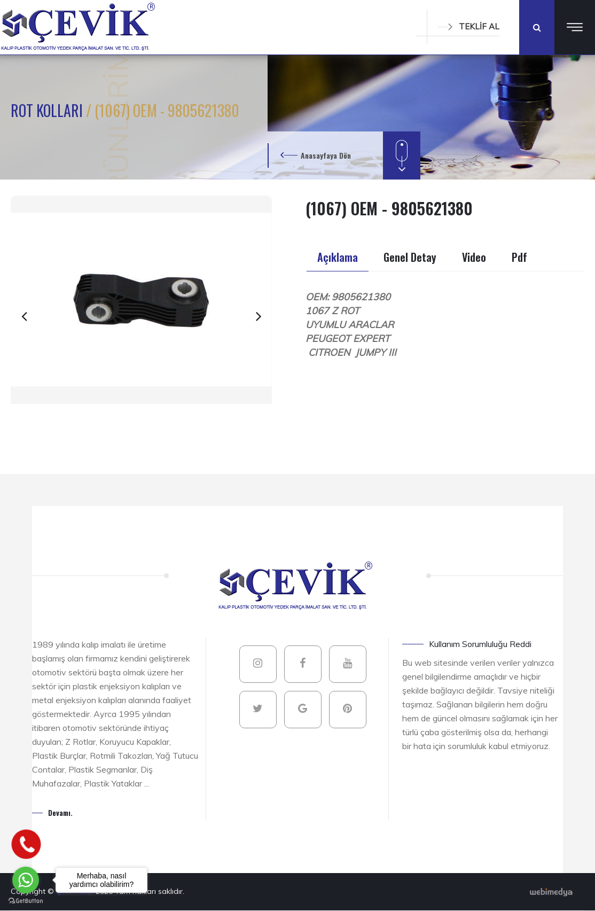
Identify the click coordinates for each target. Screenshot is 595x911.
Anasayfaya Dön (326, 155)
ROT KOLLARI (48, 110)
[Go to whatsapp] (25, 880)
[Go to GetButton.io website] (26, 900)
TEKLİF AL (468, 26)
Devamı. (60, 812)
